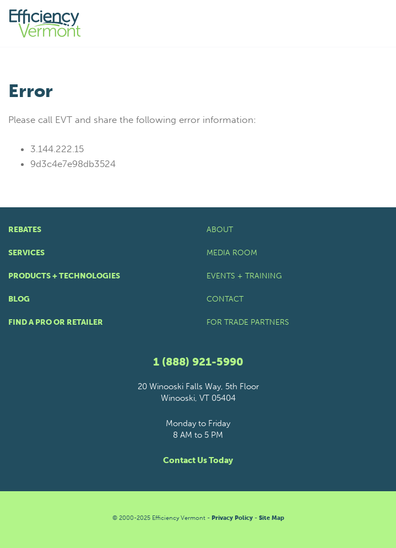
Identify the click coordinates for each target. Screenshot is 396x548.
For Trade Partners (248, 322)
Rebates (24, 229)
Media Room (232, 252)
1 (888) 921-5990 (198, 361)
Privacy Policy (232, 518)
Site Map (271, 518)
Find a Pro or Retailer (55, 322)
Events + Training (244, 276)
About (220, 229)
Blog (19, 299)
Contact (225, 299)
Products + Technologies (64, 276)
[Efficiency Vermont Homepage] (45, 23)
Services (26, 252)
